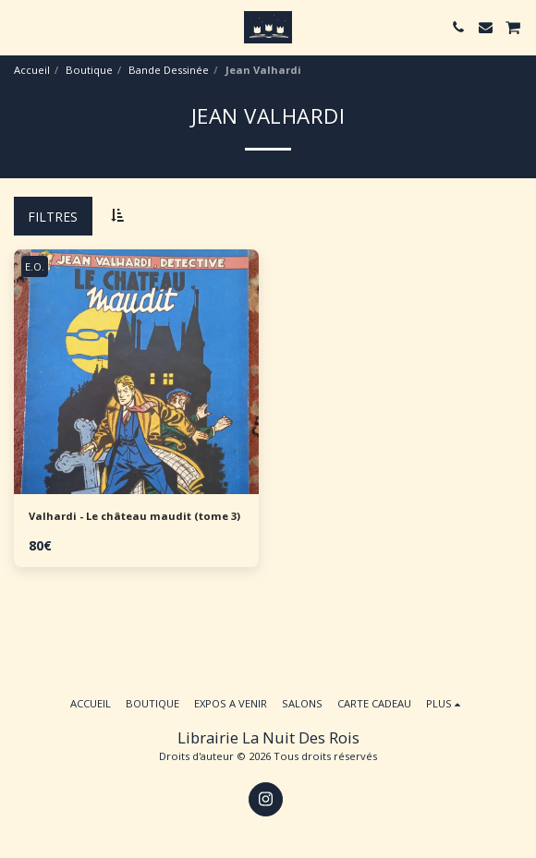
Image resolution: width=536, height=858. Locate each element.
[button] (20, 26)
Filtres (53, 216)
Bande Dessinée (168, 70)
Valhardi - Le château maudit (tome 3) (134, 516)
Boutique (89, 70)
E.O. (34, 266)
